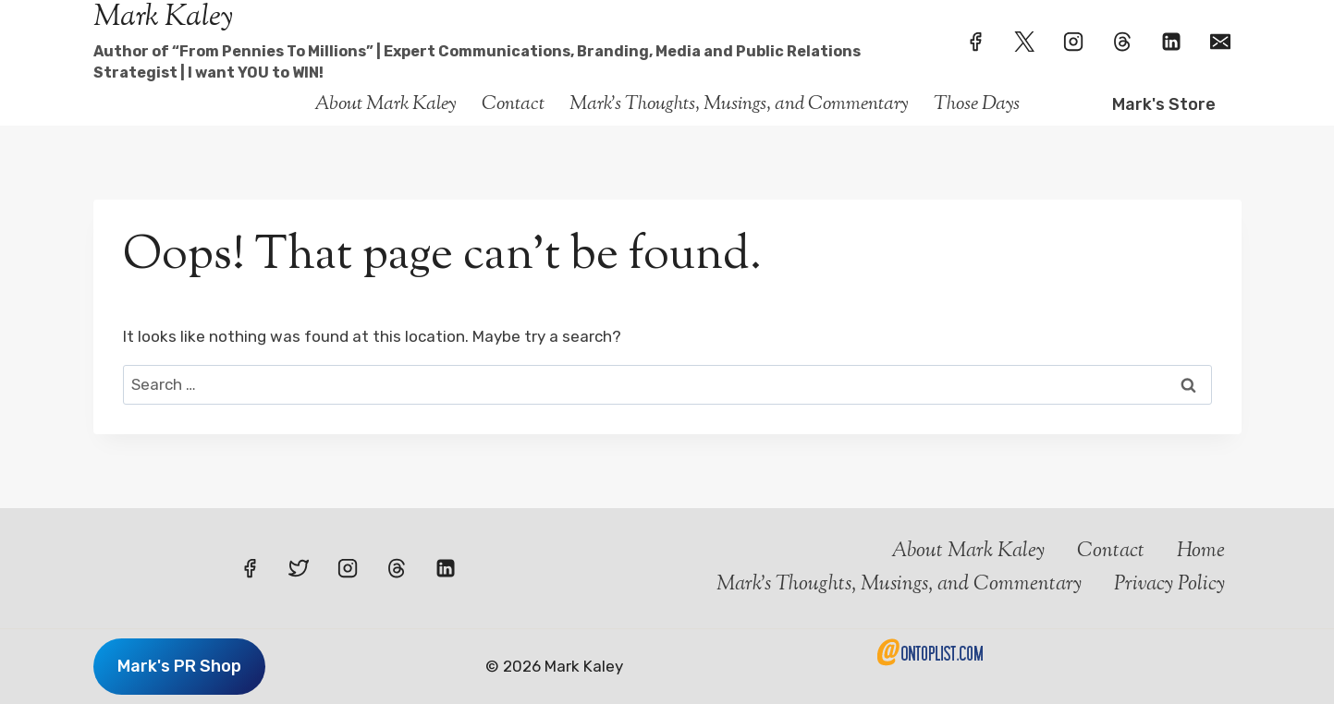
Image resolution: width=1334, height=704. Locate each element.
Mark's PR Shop (179, 666)
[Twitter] (1024, 41)
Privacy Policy (1169, 585)
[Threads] (1122, 41)
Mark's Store (1164, 104)
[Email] (1220, 41)
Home (1201, 551)
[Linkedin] (1171, 41)
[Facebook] (975, 41)
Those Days (977, 104)
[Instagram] (1073, 41)
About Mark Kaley (385, 104)
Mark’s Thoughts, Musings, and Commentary (739, 104)
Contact (513, 104)
